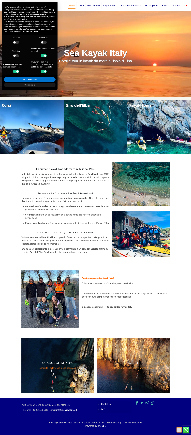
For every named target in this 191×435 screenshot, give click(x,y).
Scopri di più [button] (30, 85)
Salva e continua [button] (30, 79)
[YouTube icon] (142, 402)
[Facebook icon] (137, 402)
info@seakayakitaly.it (66, 410)
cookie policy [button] (22, 19)
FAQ (103, 409)
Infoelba (102, 426)
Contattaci (106, 404)
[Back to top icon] (179, 430)
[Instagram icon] (147, 402)
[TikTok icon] (152, 402)
